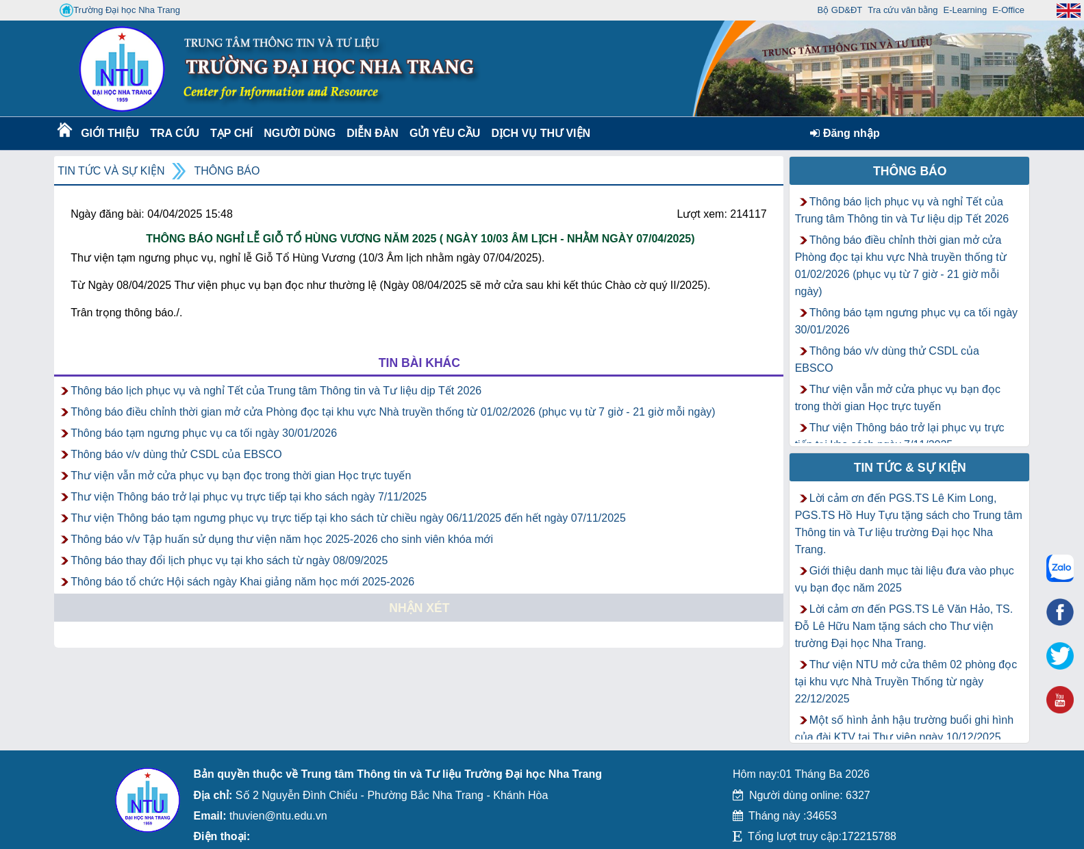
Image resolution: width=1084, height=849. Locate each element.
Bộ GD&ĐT (840, 10)
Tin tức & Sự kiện (910, 467)
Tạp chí (231, 133)
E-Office (1008, 10)
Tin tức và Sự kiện (111, 171)
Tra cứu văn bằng (902, 10)
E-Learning (965, 10)
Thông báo (227, 171)
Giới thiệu (109, 133)
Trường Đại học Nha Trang (120, 10)
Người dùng (298, 133)
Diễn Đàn (372, 133)
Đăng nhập (844, 133)
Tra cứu (174, 133)
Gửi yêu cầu (445, 133)
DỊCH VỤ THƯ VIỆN (538, 133)
